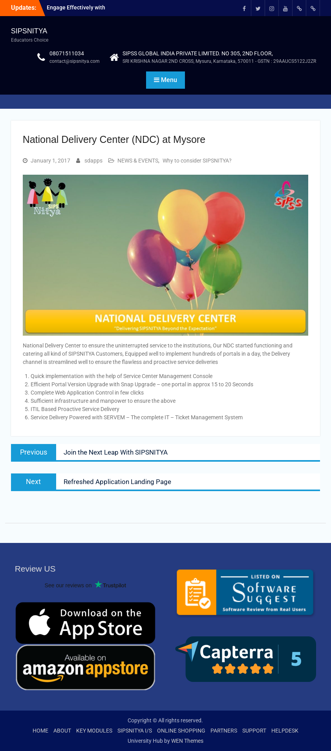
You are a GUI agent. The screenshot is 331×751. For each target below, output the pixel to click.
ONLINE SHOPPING (181, 730)
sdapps (93, 160)
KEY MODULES (94, 730)
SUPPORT (254, 730)
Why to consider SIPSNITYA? (197, 160)
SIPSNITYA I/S (134, 730)
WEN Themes (187, 741)
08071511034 (66, 53)
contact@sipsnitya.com (74, 61)
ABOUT (62, 730)
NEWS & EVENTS (137, 160)
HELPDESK (284, 730)
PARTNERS (223, 730)
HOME (40, 730)
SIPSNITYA (29, 31)
